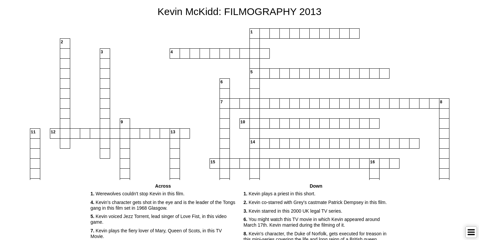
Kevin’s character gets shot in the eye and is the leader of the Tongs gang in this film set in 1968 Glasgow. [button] (162, 205)
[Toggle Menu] (471, 232)
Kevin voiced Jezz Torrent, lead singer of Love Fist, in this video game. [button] (158, 219)
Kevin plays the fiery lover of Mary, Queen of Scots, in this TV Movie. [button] (156, 233)
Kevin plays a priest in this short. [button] (279, 193)
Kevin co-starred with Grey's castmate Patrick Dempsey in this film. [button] (315, 202)
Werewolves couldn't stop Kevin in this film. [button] (137, 193)
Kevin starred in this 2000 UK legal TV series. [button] (292, 211)
